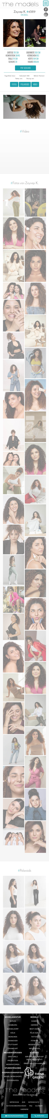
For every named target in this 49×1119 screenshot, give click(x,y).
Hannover (13, 1041)
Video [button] (35, 84)
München (12, 1037)
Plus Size (34, 1033)
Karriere (24, 1109)
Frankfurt (13, 1048)
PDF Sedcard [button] (25, 68)
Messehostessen (13, 1053)
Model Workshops (13, 1076)
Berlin (13, 1021)
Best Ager (34, 1029)
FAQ (30, 1106)
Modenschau (34, 1045)
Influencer (34, 1048)
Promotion (13, 1061)
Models (34, 1017)
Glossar (39, 1106)
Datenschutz (33, 1102)
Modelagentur (13, 1017)
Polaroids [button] (25, 84)
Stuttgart (13, 1045)
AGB (23, 1102)
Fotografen (13, 1080)
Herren (34, 1025)
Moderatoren (12, 1064)
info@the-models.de (37, 1063)
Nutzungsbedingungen (16, 1106)
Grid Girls (13, 1057)
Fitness (34, 1041)
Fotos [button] (14, 84)
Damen (34, 1021)
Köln (12, 1033)
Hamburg (12, 1025)
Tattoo (34, 1037)
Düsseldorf (13, 1029)
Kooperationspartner (13, 1073)
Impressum (14, 1102)
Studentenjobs (13, 1068)
